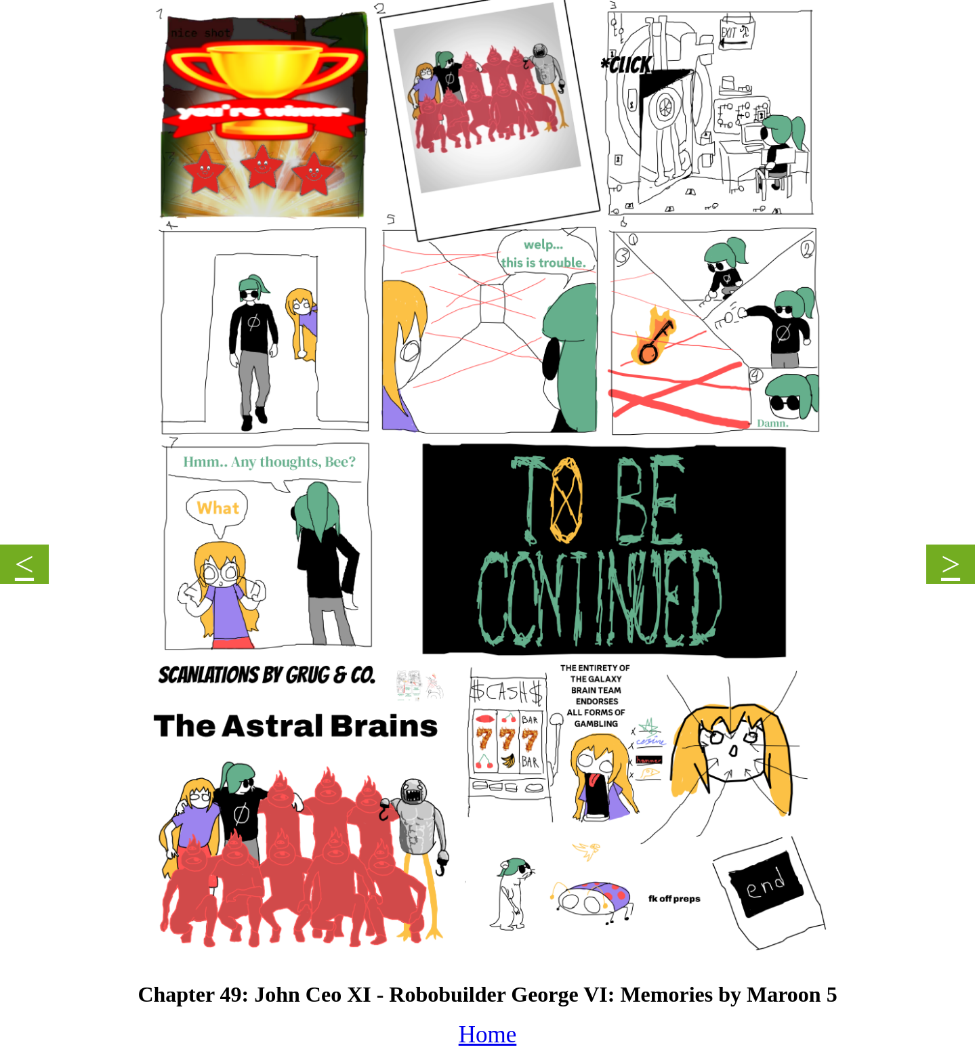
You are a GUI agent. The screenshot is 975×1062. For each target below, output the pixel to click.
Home (488, 1034)
